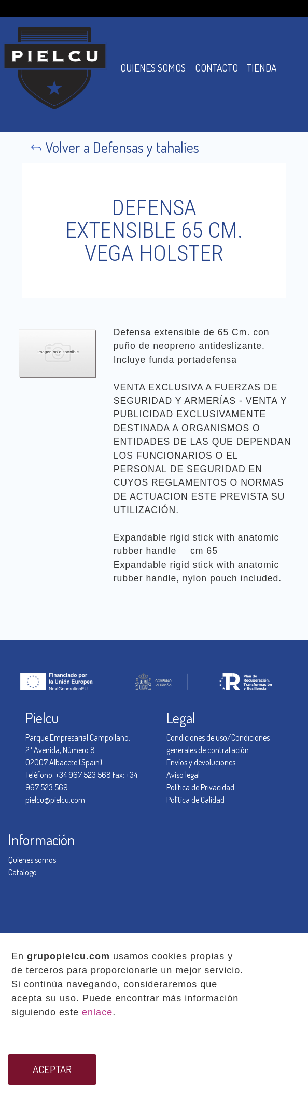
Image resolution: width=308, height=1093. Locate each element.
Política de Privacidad (200, 787)
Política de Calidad (195, 799)
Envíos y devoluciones (200, 762)
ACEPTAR (52, 1069)
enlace (97, 1012)
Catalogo (22, 872)
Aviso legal (183, 775)
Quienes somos (32, 860)
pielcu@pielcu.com (55, 799)
